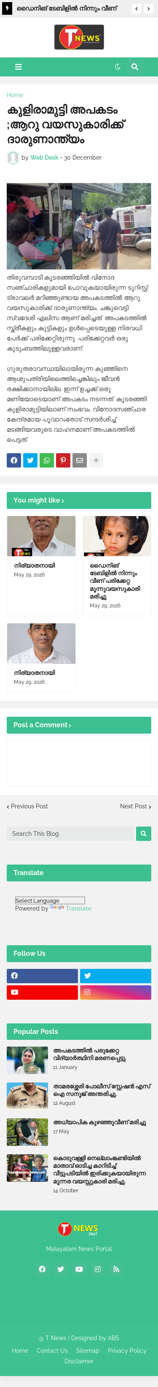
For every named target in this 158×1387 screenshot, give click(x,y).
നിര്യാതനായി (34, 565)
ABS (113, 1338)
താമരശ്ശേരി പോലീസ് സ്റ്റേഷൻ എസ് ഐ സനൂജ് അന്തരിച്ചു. (101, 1090)
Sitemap (87, 1350)
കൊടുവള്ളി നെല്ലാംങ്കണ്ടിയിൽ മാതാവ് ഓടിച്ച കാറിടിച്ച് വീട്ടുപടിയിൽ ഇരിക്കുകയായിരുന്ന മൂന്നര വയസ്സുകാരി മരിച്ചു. (99, 1170)
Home (15, 95)
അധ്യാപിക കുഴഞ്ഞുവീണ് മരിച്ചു (99, 1122)
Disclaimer (79, 1361)
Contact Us (52, 1350)
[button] (136, 9)
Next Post (133, 806)
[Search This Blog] (70, 834)
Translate (70, 908)
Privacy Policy (127, 1350)
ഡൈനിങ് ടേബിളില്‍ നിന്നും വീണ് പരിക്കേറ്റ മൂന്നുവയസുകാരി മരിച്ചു (67, 10)
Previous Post (29, 806)
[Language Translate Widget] (50, 900)
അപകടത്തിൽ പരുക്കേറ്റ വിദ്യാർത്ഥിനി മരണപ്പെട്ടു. (89, 1054)
